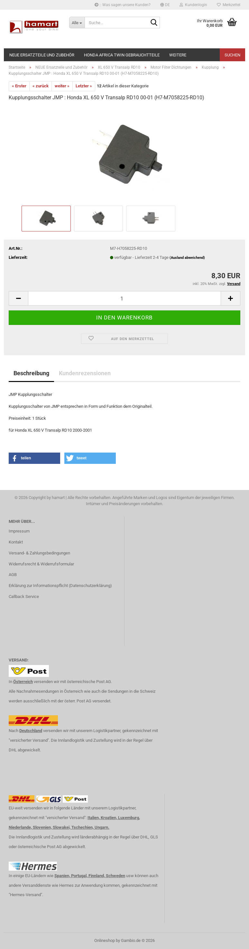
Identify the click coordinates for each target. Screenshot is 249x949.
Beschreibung (31, 373)
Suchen (232, 55)
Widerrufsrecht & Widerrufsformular (41, 564)
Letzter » (84, 85)
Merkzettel (228, 5)
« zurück (40, 85)
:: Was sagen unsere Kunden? (123, 5)
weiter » (62, 85)
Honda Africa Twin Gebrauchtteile (122, 55)
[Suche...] (77, 22)
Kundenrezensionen (85, 373)
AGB (13, 574)
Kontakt (16, 542)
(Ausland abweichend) (187, 258)
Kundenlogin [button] (193, 5)
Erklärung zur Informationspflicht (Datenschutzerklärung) (60, 585)
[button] (165, 5)
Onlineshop (104, 940)
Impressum (19, 531)
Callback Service (24, 596)
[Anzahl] (124, 298)
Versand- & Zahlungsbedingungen (39, 553)
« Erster (19, 85)
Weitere (177, 55)
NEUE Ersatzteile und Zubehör (41, 55)
